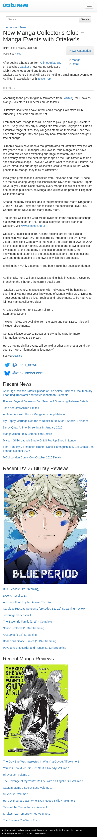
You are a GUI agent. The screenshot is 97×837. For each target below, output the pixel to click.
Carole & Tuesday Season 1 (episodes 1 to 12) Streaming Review (44, 608)
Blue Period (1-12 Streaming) (21, 589)
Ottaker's (25, 66)
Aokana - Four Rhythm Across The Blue (27, 602)
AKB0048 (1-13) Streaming (20, 634)
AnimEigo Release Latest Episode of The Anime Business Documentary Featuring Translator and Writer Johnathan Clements (47, 393)
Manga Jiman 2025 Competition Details (27, 433)
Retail (75, 63)
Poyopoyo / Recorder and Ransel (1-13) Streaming (34, 647)
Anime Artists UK (50, 62)
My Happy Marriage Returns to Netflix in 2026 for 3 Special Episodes (45, 420)
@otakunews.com (27, 373)
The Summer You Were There (21, 820)
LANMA (67, 98)
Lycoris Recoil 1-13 (15, 595)
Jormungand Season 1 (17, 615)
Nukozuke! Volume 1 (16, 794)
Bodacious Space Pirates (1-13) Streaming (29, 641)
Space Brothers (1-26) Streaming (23, 628)
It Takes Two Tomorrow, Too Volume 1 (26, 813)
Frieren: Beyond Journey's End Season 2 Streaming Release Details (45, 401)
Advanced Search (17, 27)
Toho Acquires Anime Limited (21, 408)
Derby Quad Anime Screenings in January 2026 (32, 427)
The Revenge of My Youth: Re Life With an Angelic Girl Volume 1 (43, 781)
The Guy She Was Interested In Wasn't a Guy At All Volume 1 (41, 761)
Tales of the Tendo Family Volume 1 (25, 807)
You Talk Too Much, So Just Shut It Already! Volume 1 (36, 768)
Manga (76, 59)
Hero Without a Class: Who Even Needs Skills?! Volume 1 (39, 800)
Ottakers (17, 355)
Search (85, 19)
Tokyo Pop (44, 78)
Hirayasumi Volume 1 (16, 774)
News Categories (80, 50)
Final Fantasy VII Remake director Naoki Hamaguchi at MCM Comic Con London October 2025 (48, 448)
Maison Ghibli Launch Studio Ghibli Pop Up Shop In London (40, 440)
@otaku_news (24, 364)
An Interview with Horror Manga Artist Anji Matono (34, 414)
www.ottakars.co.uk (33, 225)
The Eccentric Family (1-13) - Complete (27, 621)
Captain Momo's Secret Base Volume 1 (27, 787)
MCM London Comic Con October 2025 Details (32, 457)
